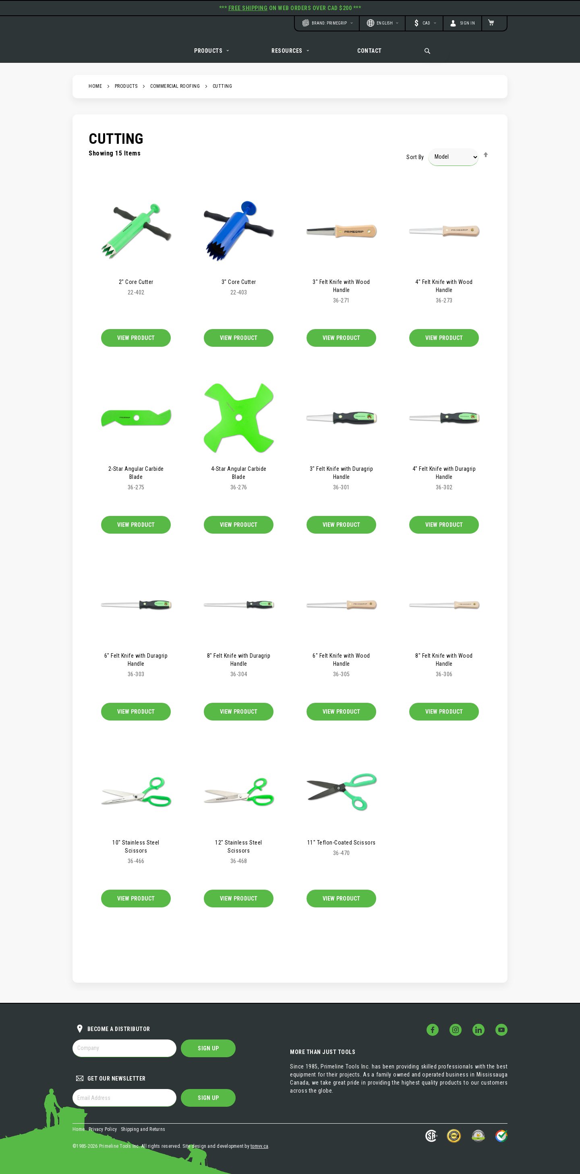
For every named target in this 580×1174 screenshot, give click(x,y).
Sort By (415, 165)
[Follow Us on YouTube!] (501, 1030)
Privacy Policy (103, 1129)
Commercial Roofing (175, 95)
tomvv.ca (259, 1146)
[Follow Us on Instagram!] (456, 1030)
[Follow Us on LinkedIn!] (478, 1030)
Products (126, 95)
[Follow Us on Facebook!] (433, 1030)
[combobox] (434, 51)
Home (95, 95)
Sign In (467, 23)
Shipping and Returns (143, 1129)
